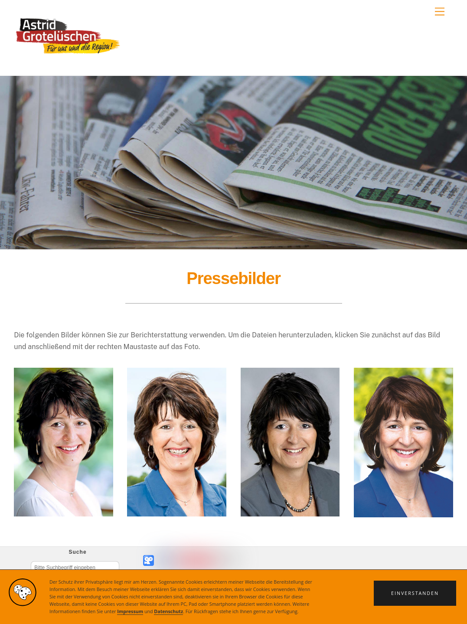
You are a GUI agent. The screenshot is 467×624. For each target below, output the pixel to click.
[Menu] (439, 11)
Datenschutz (168, 611)
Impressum (130, 611)
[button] (415, 593)
